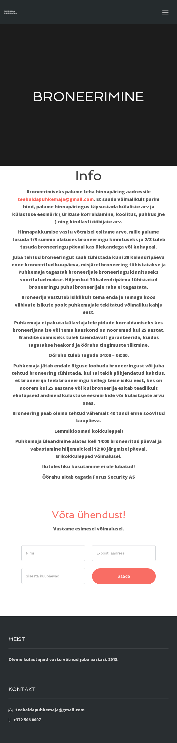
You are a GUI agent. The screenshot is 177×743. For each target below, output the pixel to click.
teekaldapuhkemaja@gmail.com (56, 199)
